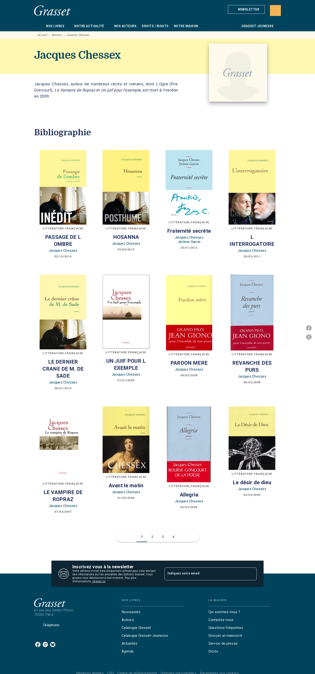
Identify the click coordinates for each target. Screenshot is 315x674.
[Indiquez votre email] (205, 573)
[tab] (38, 26)
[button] (246, 9)
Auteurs (57, 35)
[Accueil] (52, 10)
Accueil (42, 35)
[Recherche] (275, 10)
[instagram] (45, 644)
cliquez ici (98, 581)
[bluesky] (52, 644)
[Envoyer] (251, 573)
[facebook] (38, 644)
